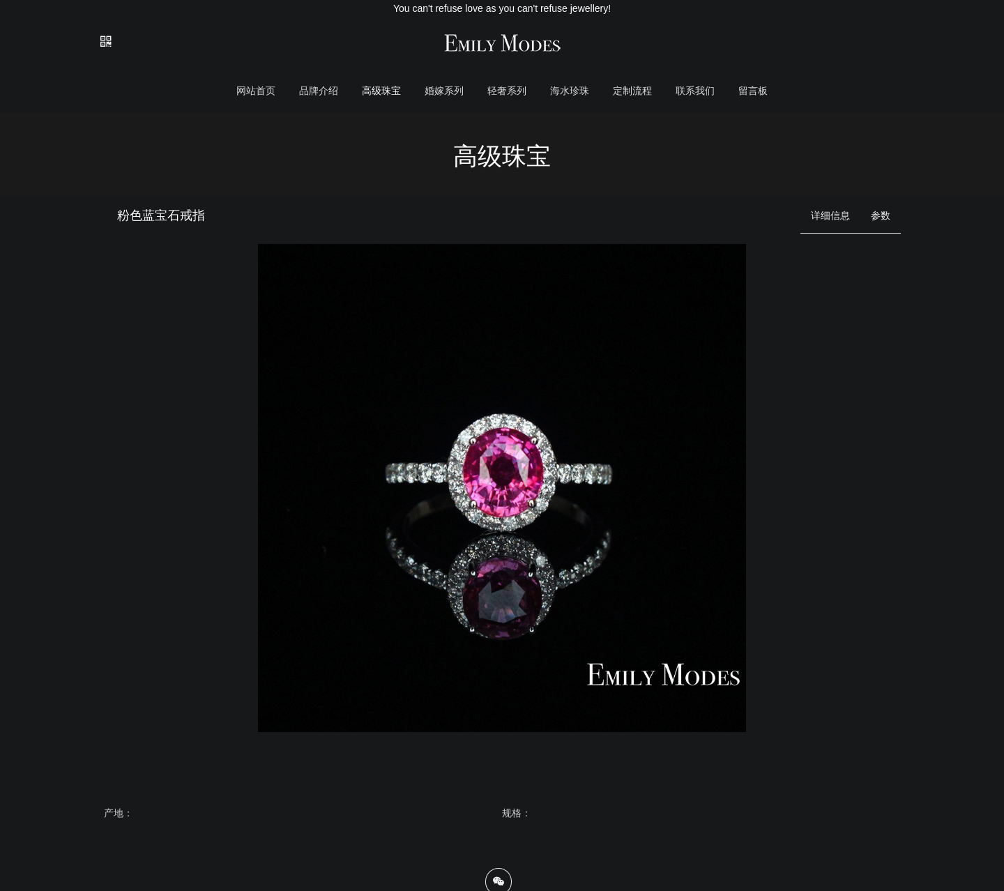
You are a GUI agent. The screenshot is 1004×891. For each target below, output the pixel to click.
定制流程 (632, 90)
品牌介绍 (318, 90)
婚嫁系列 (444, 90)
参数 (880, 215)
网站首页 (255, 90)
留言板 (753, 90)
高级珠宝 (381, 90)
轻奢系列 (506, 90)
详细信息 (830, 215)
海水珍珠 (569, 90)
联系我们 (695, 90)
